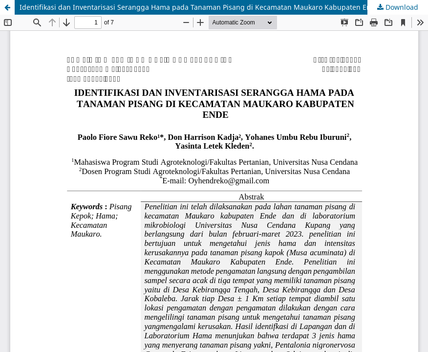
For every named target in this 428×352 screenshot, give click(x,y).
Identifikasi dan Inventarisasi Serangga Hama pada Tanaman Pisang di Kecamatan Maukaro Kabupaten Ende (199, 7)
